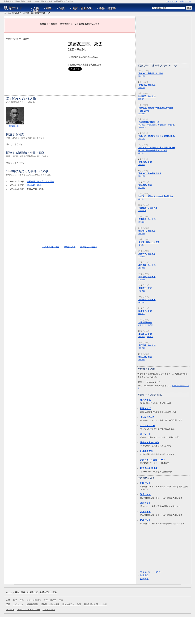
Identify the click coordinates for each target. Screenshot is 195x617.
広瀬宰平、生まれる (147, 254)
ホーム (7, 13)
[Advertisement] (35, 65)
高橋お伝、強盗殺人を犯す (149, 173)
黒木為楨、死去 (34, 185)
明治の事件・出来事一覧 (22, 13)
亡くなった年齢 (147, 425)
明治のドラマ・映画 (71, 604)
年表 (36, 11)
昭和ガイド (145, 520)
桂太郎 (150, 325)
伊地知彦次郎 (151, 125)
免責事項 (144, 578)
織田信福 (141, 268)
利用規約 (144, 575)
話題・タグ (145, 408)
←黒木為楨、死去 (50, 246)
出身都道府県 (146, 451)
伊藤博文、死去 (145, 288)
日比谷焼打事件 (145, 322)
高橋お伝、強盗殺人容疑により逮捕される (156, 136)
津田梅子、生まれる (147, 231)
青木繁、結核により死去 (148, 242)
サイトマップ (171, 1)
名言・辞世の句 (82, 8)
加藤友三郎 (14, 126)
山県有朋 (141, 279)
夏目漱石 (150, 337)
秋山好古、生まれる (147, 300)
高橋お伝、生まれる (147, 85)
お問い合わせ (185, 1)
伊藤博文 (141, 291)
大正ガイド (145, 511)
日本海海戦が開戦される (148, 122)
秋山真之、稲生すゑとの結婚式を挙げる (155, 196)
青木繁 (140, 245)
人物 (36, 8)
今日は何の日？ (147, 417)
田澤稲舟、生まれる (147, 219)
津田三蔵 (141, 348)
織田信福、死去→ (88, 246)
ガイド (13, 8)
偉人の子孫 (145, 400)
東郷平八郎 (142, 127)
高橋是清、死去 (145, 162)
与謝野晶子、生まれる (148, 208)
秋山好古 (141, 302)
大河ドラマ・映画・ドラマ (152, 460)
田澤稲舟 (141, 113)
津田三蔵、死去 (145, 357)
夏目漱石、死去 (145, 334)
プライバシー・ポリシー (151, 572)
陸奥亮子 (141, 99)
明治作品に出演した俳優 (95, 604)
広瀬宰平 (141, 256)
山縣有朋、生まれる (147, 277)
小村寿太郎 (142, 325)
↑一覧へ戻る (69, 246)
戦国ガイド (145, 483)
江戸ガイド (145, 494)
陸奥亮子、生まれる (147, 96)
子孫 (8, 604)
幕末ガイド (145, 503)
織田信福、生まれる (147, 265)
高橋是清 (141, 165)
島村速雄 (171, 125)
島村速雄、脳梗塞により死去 (40, 181)
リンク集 (10, 609)
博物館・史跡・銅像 (149, 442)
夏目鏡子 (141, 337)
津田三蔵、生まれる (147, 345)
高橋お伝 (141, 76)
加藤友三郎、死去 (42, 13)
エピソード (145, 434)
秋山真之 (141, 125)
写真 (62, 8)
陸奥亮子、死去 (145, 311)
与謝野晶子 (142, 211)
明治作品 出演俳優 (148, 468)
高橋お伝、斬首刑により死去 (150, 73)
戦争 (49, 8)
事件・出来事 (107, 8)
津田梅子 (141, 233)
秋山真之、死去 (145, 185)
